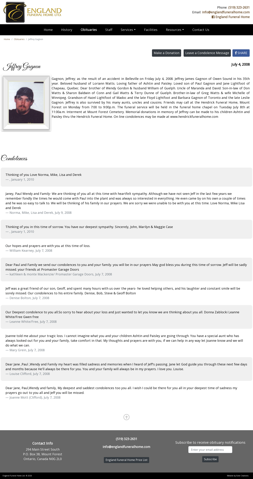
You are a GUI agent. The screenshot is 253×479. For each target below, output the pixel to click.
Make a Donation (166, 53)
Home (48, 30)
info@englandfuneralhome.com (226, 12)
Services (127, 30)
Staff (108, 30)
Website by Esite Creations (237, 475)
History (66, 30)
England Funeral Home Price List (126, 460)
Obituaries (89, 30)
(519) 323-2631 (239, 7)
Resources (173, 30)
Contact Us (200, 30)
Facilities (150, 30)
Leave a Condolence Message (207, 53)
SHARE (241, 53)
